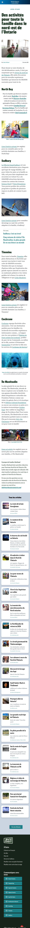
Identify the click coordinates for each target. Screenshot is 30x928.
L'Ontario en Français (9, 850)
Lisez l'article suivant (9, 146)
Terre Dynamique (19, 184)
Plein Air (6, 856)
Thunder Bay (11, 883)
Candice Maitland (6, 62)
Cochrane (5, 323)
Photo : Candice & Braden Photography (15, 139)
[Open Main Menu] (2, 2)
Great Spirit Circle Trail (16, 442)
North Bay (15, 96)
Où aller (17, 9)
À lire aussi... (6, 230)
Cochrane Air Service (19, 347)
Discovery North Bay (19, 98)
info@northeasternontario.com (11, 487)
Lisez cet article (5, 372)
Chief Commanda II (21, 113)
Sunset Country (11, 879)
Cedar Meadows (20, 278)
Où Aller (6, 853)
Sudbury (10, 915)
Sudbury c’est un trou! (12, 233)
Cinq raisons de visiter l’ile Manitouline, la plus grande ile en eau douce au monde (14, 240)
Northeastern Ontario (13, 901)
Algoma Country (12, 892)
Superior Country (12, 888)
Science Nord (6, 184)
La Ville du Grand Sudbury (11, 165)
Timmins (20, 256)
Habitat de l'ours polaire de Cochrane (15, 368)
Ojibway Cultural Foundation (15, 402)
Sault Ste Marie (11, 897)
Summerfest (6, 345)
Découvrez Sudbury (9, 859)
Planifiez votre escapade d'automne (13, 862)
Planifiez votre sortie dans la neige (13, 864)
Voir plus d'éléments (16, 827)
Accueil (12, 9)
